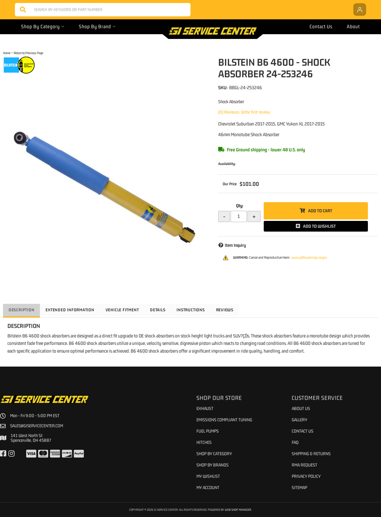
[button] (102, 9)
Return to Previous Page (28, 53)
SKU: (223, 87)
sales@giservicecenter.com (37, 425)
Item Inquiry (235, 245)
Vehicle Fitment (126, 309)
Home (6, 53)
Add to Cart (320, 210)
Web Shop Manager (238, 509)
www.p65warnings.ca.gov (309, 257)
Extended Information (72, 309)
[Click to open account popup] (359, 9)
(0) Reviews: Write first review (244, 111)
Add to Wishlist (319, 226)
